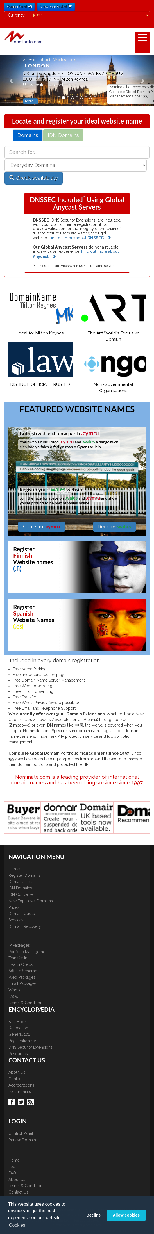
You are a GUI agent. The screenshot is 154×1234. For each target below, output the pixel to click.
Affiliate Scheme (22, 971)
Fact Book (17, 1021)
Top (11, 1166)
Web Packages (21, 977)
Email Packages (22, 983)
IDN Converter (21, 894)
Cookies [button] (17, 1225)
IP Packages (19, 945)
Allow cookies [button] (126, 1215)
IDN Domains (20, 888)
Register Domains (24, 875)
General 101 (19, 1034)
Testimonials (19, 1091)
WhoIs (14, 990)
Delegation (18, 1028)
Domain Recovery (24, 926)
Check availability (33, 178)
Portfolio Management (28, 952)
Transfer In (17, 958)
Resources (18, 1053)
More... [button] (30, 101)
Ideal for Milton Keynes (41, 333)
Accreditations (21, 1085)
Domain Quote (21, 913)
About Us (16, 1072)
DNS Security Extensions (30, 1047)
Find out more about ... (80, 238)
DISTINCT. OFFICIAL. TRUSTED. (40, 384)
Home (14, 869)
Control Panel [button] (19, 7)
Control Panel (20, 1133)
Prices (13, 907)
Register (114, 526)
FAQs (13, 996)
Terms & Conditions (26, 1003)
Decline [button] (93, 1215)
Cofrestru (41, 526)
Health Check (20, 964)
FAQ (12, 1173)
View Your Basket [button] (56, 7)
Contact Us (18, 1078)
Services (16, 920)
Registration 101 (22, 1041)
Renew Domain (22, 1140)
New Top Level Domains (30, 901)
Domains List (20, 881)
